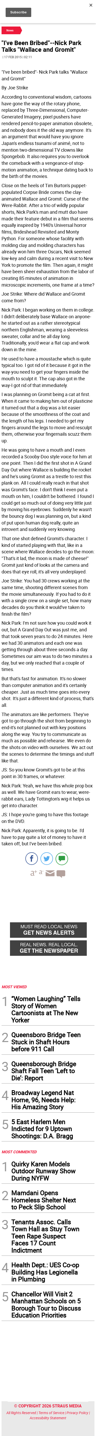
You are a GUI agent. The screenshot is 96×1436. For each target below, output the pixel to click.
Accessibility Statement (48, 1417)
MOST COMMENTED (19, 1151)
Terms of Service (51, 1412)
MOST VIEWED (14, 986)
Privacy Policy (77, 1412)
